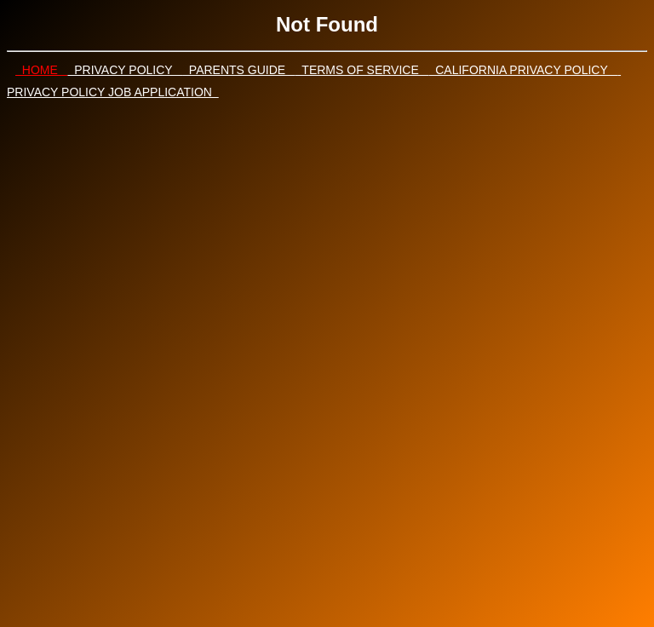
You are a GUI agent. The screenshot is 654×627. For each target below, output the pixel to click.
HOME (41, 70)
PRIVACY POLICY (124, 70)
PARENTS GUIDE (238, 70)
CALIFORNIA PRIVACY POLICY (522, 70)
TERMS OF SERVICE (362, 70)
